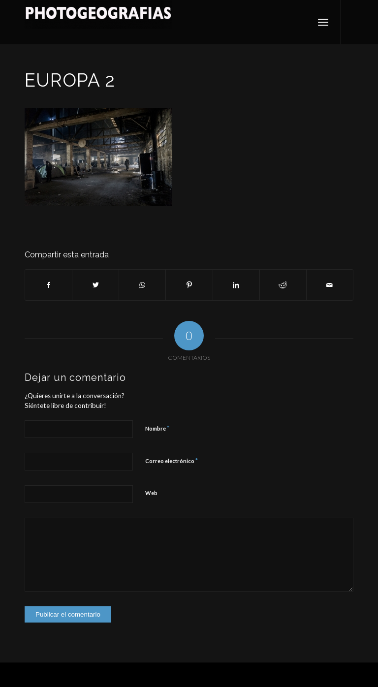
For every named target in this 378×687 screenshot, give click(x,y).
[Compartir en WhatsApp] (142, 285)
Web (151, 493)
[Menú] (323, 22)
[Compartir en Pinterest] (189, 285)
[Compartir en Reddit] (283, 285)
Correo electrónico (171, 461)
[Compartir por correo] (330, 285)
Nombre (157, 428)
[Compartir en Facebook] (48, 285)
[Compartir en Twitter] (95, 285)
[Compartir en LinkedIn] (236, 285)
